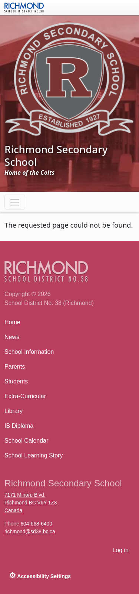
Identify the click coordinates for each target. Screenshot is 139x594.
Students (16, 381)
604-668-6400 (36, 524)
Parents (14, 366)
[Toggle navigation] (14, 202)
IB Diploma (18, 426)
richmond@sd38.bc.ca (29, 531)
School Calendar (26, 440)
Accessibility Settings (40, 575)
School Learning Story (33, 455)
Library (13, 411)
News (11, 337)
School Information (29, 352)
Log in (120, 550)
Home (12, 322)
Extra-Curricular (25, 396)
